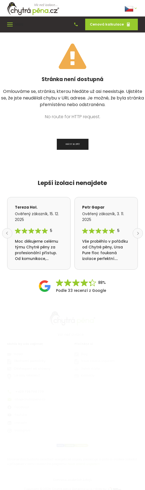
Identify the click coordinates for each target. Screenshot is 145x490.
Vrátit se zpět (72, 144)
